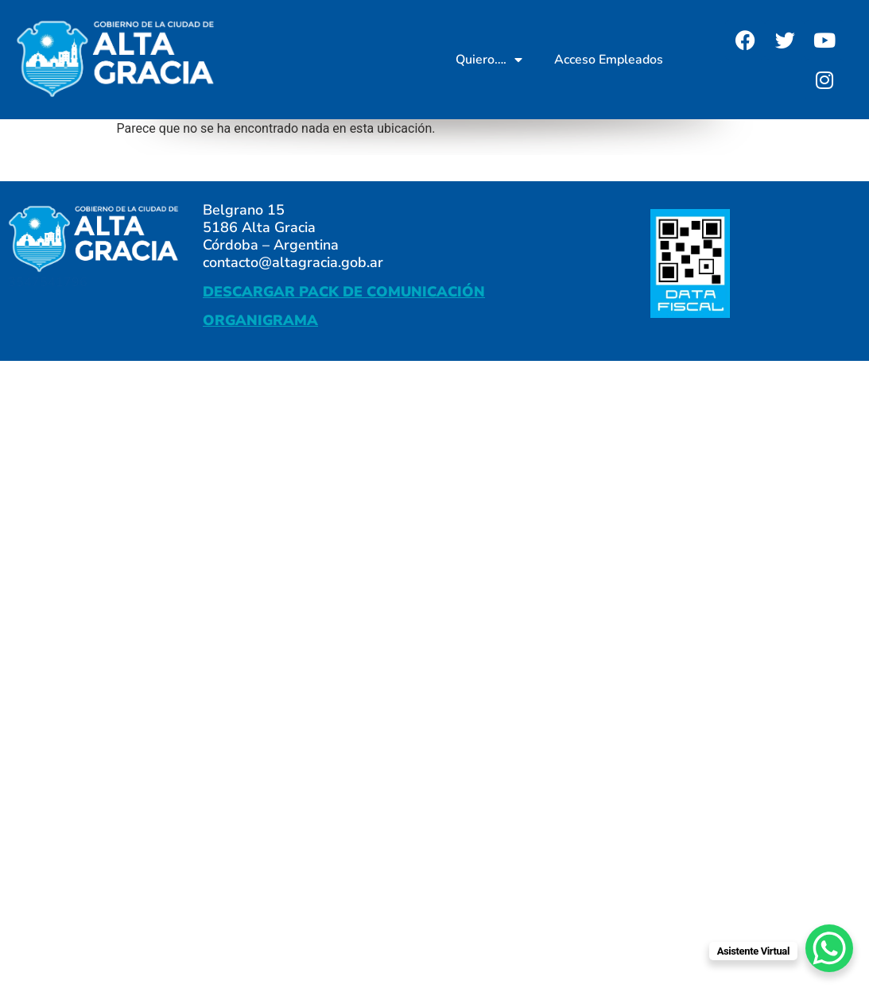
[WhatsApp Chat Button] (829, 948)
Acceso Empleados (608, 59)
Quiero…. (489, 59)
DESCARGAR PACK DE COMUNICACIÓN (344, 291)
